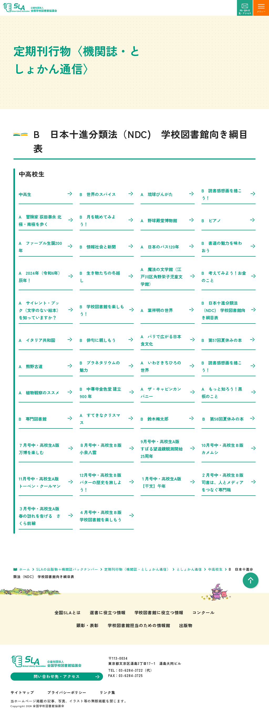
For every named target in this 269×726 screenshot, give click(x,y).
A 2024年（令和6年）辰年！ (46, 276)
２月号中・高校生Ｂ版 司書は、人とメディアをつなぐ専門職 (228, 482)
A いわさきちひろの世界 (168, 366)
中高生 (46, 194)
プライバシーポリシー (67, 692)
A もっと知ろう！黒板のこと (228, 392)
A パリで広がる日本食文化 (168, 340)
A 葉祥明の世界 (168, 310)
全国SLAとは (67, 612)
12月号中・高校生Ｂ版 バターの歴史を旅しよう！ (107, 482)
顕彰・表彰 (87, 625)
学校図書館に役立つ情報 (159, 612)
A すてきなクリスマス (107, 419)
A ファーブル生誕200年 (46, 246)
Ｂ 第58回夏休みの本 (228, 419)
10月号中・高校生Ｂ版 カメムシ (228, 448)
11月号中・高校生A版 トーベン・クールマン (46, 482)
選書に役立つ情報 (108, 612)
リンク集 (107, 692)
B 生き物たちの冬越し (107, 276)
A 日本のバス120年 (168, 246)
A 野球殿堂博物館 (168, 220)
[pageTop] (250, 580)
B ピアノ (228, 220)
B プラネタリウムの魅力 (107, 366)
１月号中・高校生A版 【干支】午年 (168, 482)
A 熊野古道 (46, 366)
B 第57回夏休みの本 (228, 340)
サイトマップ (22, 692)
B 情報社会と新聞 (107, 246)
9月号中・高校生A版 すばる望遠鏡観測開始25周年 (168, 448)
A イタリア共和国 (46, 340)
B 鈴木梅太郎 (168, 419)
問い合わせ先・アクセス (66, 676)
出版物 (186, 625)
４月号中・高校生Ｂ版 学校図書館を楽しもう (107, 516)
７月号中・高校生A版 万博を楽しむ (46, 448)
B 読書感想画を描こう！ (228, 194)
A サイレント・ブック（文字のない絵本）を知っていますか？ (46, 310)
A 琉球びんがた (168, 194)
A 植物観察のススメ (46, 392)
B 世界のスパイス (107, 194)
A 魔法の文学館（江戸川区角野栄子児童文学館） (168, 276)
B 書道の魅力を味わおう (228, 246)
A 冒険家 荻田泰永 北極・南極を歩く (46, 220)
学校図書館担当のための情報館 (139, 625)
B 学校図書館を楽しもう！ (107, 310)
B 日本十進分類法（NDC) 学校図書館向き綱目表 (228, 310)
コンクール (203, 612)
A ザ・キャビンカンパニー (168, 392)
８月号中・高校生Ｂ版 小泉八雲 (107, 448)
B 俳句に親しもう (107, 340)
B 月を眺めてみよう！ (107, 220)
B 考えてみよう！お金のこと (228, 276)
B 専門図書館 (46, 419)
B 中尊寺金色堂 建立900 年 (107, 392)
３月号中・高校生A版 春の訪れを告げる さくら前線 (46, 515)
